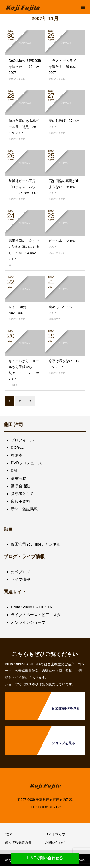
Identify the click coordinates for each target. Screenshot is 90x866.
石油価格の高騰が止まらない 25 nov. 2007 (64, 187)
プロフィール (22, 440)
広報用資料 (20, 501)
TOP (8, 834)
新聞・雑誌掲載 (24, 509)
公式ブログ (20, 572)
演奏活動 (18, 478)
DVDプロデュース (26, 463)
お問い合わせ (55, 842)
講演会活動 (20, 486)
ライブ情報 (20, 579)
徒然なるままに (17, 78)
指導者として (22, 494)
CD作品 (17, 448)
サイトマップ (55, 834)
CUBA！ (13, 385)
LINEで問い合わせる (45, 858)
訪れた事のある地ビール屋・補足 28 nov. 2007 (24, 127)
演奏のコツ (55, 319)
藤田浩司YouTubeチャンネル (35, 544)
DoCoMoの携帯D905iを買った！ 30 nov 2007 (25, 67)
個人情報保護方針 (18, 842)
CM (14, 471)
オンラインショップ (28, 622)
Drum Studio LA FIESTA (31, 607)
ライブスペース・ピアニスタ (36, 615)
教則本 (16, 455)
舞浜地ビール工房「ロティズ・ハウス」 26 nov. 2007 (23, 187)
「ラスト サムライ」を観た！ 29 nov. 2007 (64, 67)
